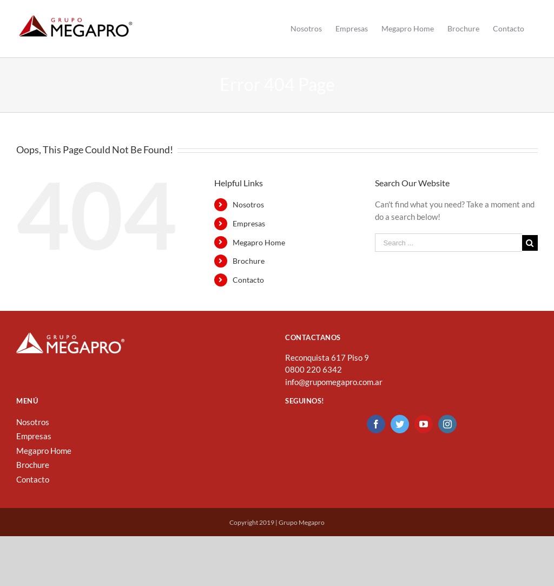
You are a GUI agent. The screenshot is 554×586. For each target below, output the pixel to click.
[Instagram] (447, 440)
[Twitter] (400, 440)
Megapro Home (259, 258)
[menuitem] (306, 28)
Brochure (249, 277)
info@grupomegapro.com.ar (333, 398)
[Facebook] (376, 440)
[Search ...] (448, 259)
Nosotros (248, 220)
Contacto (248, 296)
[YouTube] (423, 440)
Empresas (249, 239)
